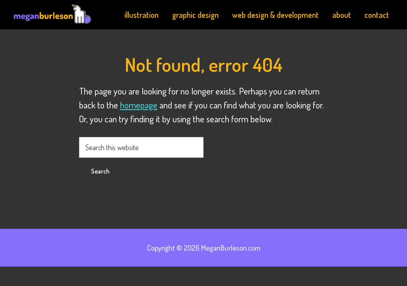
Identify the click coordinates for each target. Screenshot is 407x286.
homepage (138, 104)
